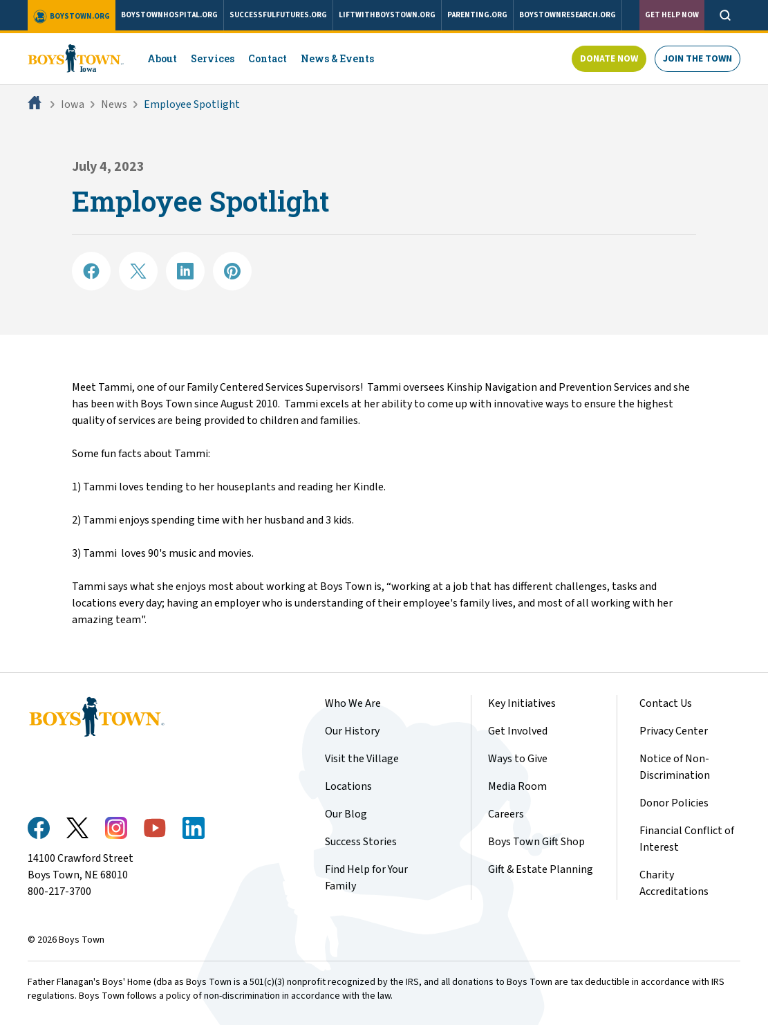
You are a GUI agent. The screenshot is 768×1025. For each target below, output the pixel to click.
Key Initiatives (522, 703)
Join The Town (697, 59)
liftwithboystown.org (387, 15)
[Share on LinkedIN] (185, 271)
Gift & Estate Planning (540, 869)
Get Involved (517, 731)
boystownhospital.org (169, 15)
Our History (352, 731)
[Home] (36, 104)
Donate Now (609, 59)
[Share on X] (138, 271)
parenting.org (477, 15)
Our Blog (346, 814)
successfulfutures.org (278, 15)
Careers (506, 814)
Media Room (517, 786)
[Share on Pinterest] (232, 271)
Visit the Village (362, 758)
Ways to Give (517, 758)
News (114, 104)
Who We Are (353, 703)
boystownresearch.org (567, 15)
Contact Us (665, 703)
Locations (348, 786)
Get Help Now (672, 15)
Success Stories (361, 841)
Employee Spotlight (192, 104)
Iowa (72, 104)
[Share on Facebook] (91, 271)
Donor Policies (674, 803)
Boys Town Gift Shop (536, 841)
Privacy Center (673, 731)
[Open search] (725, 15)
